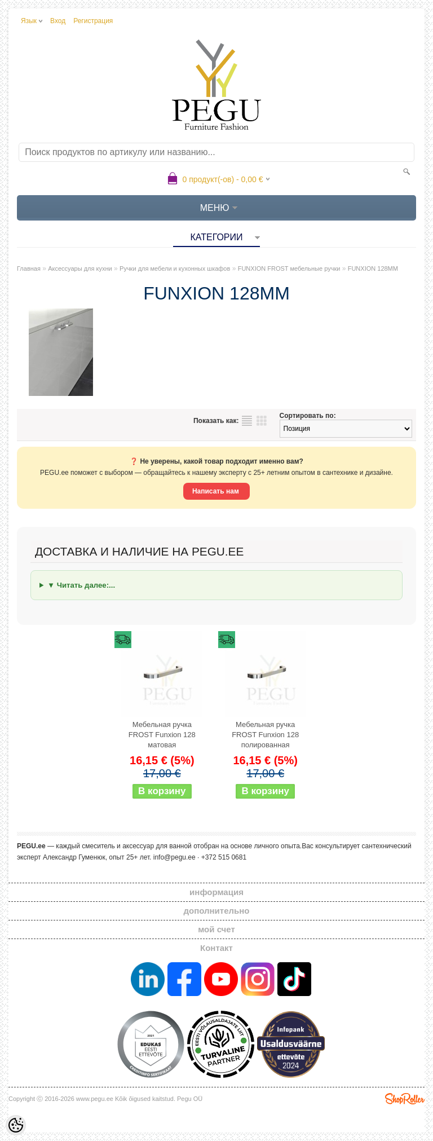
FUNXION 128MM (373, 268)
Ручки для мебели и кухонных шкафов (175, 268)
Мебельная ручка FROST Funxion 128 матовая (162, 734)
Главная (29, 268)
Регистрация (93, 21)
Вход (57, 21)
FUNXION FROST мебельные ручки (289, 268)
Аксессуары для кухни (80, 268)
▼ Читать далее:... (81, 585)
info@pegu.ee (174, 857)
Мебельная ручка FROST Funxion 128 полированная (265, 734)
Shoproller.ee (405, 1098)
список (247, 421)
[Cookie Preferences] (16, 1125)
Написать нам (216, 491)
